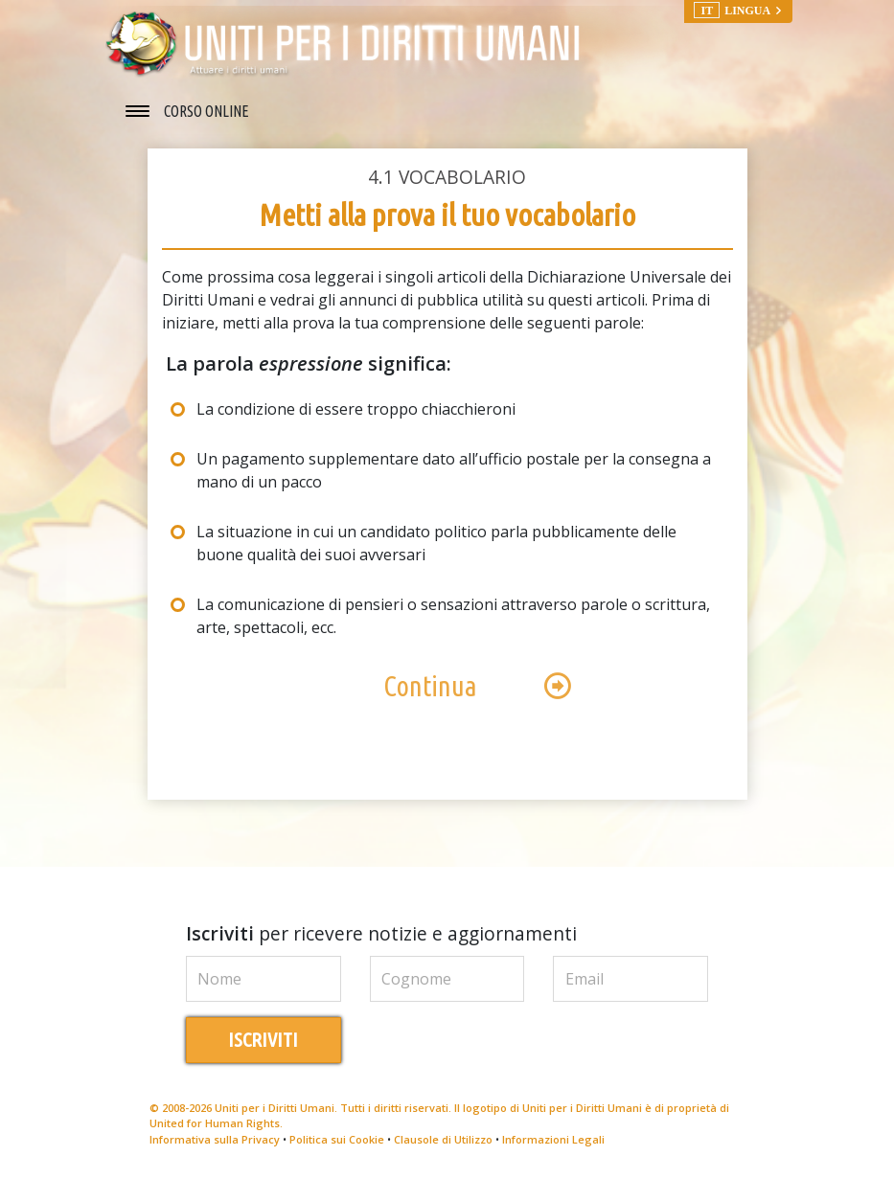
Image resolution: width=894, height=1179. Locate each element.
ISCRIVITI (263, 1040)
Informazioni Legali (553, 1139)
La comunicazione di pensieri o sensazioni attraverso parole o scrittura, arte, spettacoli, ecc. (453, 616)
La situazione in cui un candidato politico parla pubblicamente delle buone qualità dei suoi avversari (436, 543)
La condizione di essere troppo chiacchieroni (356, 408)
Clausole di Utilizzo (443, 1139)
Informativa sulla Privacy (214, 1139)
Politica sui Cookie (336, 1139)
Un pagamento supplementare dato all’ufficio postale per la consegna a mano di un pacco (453, 470)
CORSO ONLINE (206, 111)
